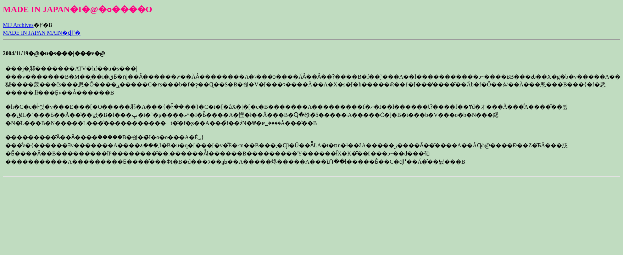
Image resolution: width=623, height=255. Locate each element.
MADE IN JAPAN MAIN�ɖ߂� (41, 33)
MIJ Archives (18, 25)
